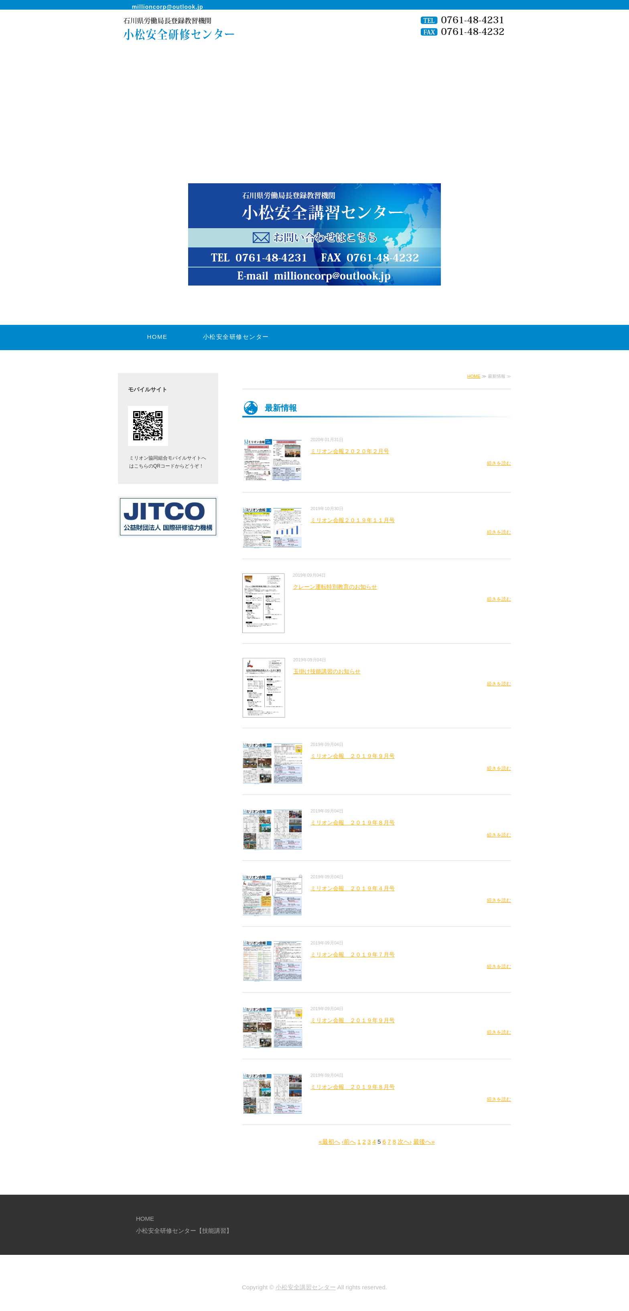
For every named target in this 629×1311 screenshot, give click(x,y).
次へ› (405, 1141)
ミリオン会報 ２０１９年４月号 (352, 888)
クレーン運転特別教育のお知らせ (335, 587)
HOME (157, 336)
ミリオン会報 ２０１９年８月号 (352, 822)
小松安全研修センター (172, 38)
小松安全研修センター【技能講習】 (236, 348)
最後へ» (423, 1141)
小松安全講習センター (306, 1287)
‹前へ (349, 1141)
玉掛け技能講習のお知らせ (327, 671)
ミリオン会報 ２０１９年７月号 (352, 954)
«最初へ (329, 1141)
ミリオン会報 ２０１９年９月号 (352, 756)
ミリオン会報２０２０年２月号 (349, 451)
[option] (314, 195)
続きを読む (499, 463)
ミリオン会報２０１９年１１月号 (352, 520)
